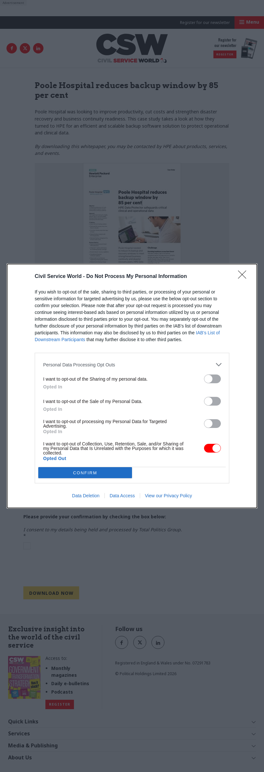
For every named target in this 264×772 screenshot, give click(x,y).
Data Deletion (86, 495)
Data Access (122, 495)
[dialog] (132, 386)
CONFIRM (85, 472)
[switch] (212, 378)
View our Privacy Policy (168, 495)
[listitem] (132, 364)
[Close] (244, 277)
